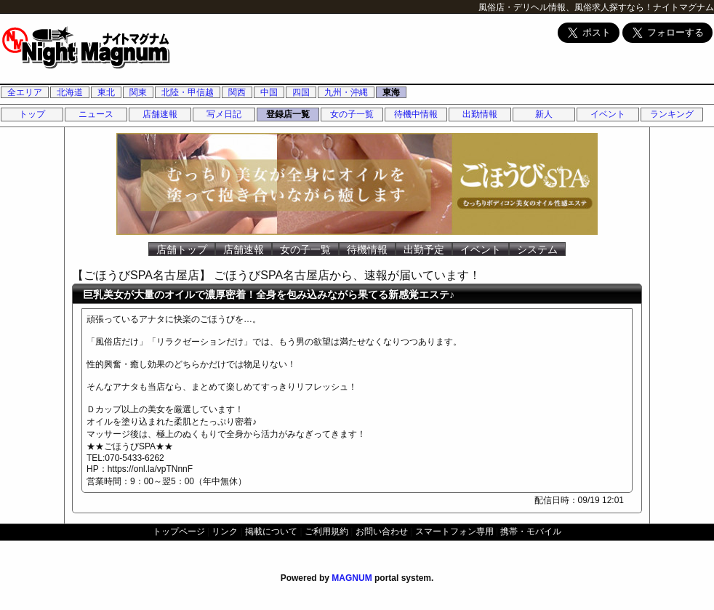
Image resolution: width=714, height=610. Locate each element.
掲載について (271, 531)
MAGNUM (352, 578)
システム (537, 249)
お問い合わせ (382, 531)
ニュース (96, 114)
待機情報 (367, 249)
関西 (237, 92)
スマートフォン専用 (454, 531)
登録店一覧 (288, 114)
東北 (106, 92)
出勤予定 (424, 249)
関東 (138, 92)
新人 (544, 114)
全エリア (24, 92)
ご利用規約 (326, 531)
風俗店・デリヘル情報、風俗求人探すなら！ (565, 7)
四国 (301, 92)
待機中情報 (416, 114)
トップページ (179, 531)
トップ (32, 114)
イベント (607, 114)
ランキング (672, 114)
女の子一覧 (352, 114)
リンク (225, 531)
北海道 (70, 92)
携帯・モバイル (530, 531)
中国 (269, 92)
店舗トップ (181, 249)
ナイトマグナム (683, 7)
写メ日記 (223, 114)
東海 (391, 92)
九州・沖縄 (346, 92)
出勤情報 (479, 114)
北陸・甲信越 (187, 92)
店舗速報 (160, 114)
